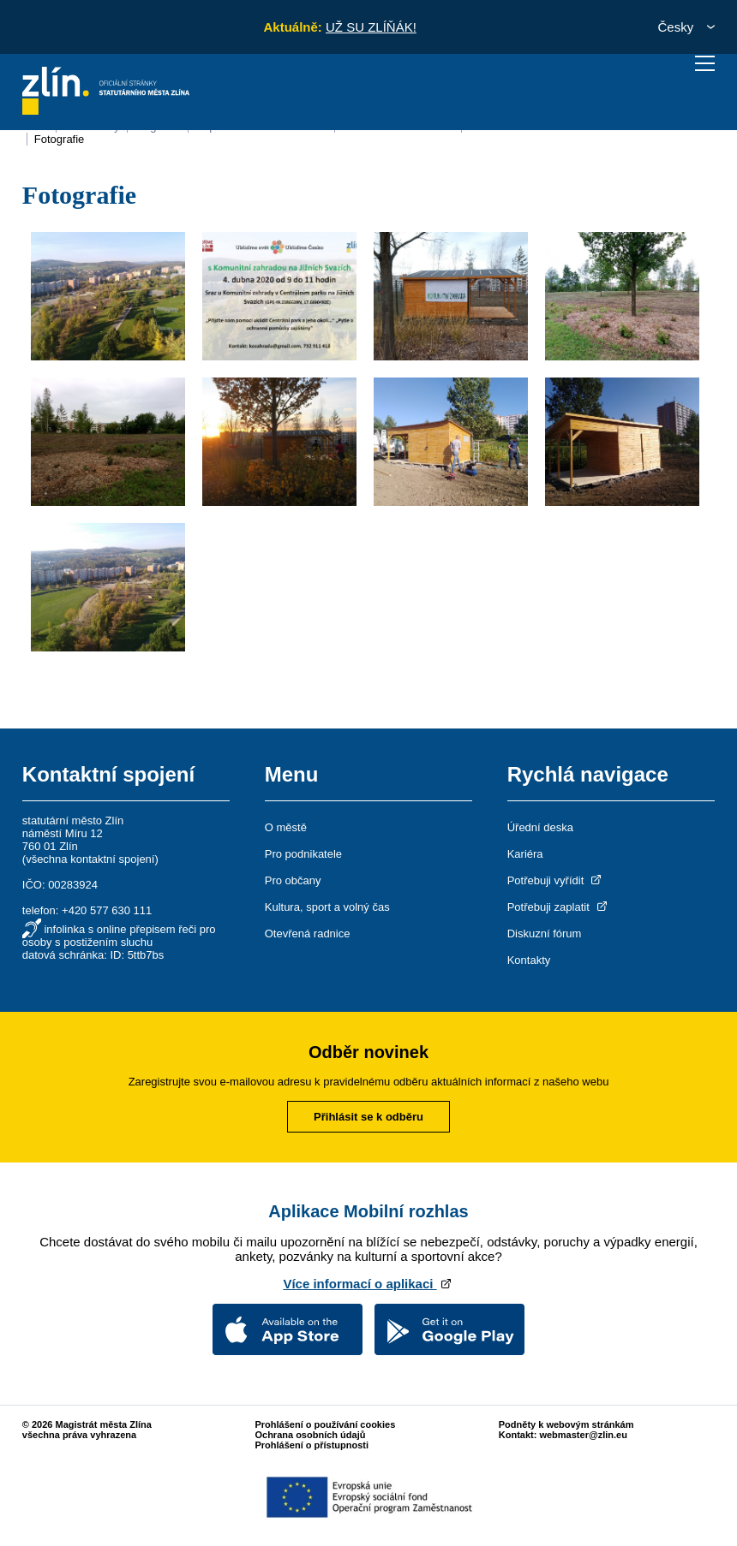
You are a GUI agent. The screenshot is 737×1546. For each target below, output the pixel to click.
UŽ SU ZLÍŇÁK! (371, 27)
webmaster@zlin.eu (582, 1435)
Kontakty (529, 960)
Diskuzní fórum (544, 933)
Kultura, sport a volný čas (327, 907)
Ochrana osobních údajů (310, 1435)
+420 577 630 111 (107, 910)
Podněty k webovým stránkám (566, 1424)
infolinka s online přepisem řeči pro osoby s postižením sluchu (119, 935)
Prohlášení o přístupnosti (311, 1445)
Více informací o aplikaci (368, 1283)
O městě (286, 827)
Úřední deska (540, 827)
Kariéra (525, 853)
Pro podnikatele (303, 853)
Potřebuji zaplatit (558, 907)
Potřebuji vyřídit (555, 880)
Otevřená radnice (308, 933)
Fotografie (59, 139)
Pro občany (293, 880)
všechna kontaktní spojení (90, 859)
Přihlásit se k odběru (368, 1116)
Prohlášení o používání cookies (325, 1424)
